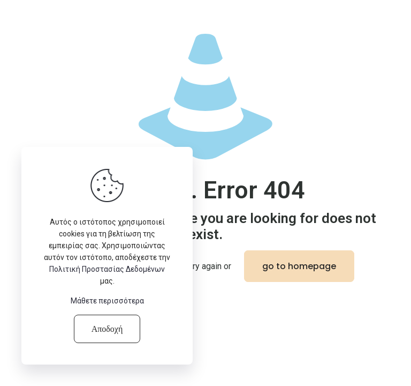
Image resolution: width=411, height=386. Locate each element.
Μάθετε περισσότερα (107, 300)
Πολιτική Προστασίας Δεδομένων (107, 269)
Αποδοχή (107, 329)
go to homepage (299, 266)
